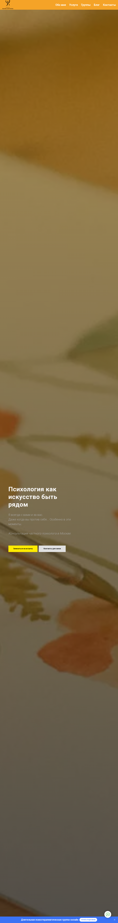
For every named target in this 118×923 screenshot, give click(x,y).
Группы (86, 4)
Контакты (109, 4)
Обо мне (60, 4)
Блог (97, 4)
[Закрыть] (114, 920)
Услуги (73, 4)
